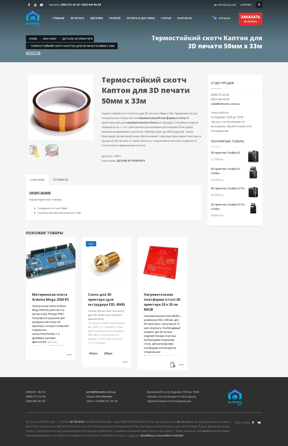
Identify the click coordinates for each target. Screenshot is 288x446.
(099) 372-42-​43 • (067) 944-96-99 (80, 4)
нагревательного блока (142, 122)
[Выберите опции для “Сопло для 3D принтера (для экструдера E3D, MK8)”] (125, 362)
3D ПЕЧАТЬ (250, 20)
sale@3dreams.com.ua (225, 104)
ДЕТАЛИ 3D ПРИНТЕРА (131, 161)
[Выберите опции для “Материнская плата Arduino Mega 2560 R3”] (69, 355)
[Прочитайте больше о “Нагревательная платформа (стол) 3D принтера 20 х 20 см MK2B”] (173, 365)
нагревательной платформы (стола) (161, 118)
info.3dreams (104, 396)
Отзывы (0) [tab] (60, 179)
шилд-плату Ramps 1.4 (45, 334)
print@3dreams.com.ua (101, 392)
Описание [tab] (37, 180)
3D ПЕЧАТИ (77, 422)
